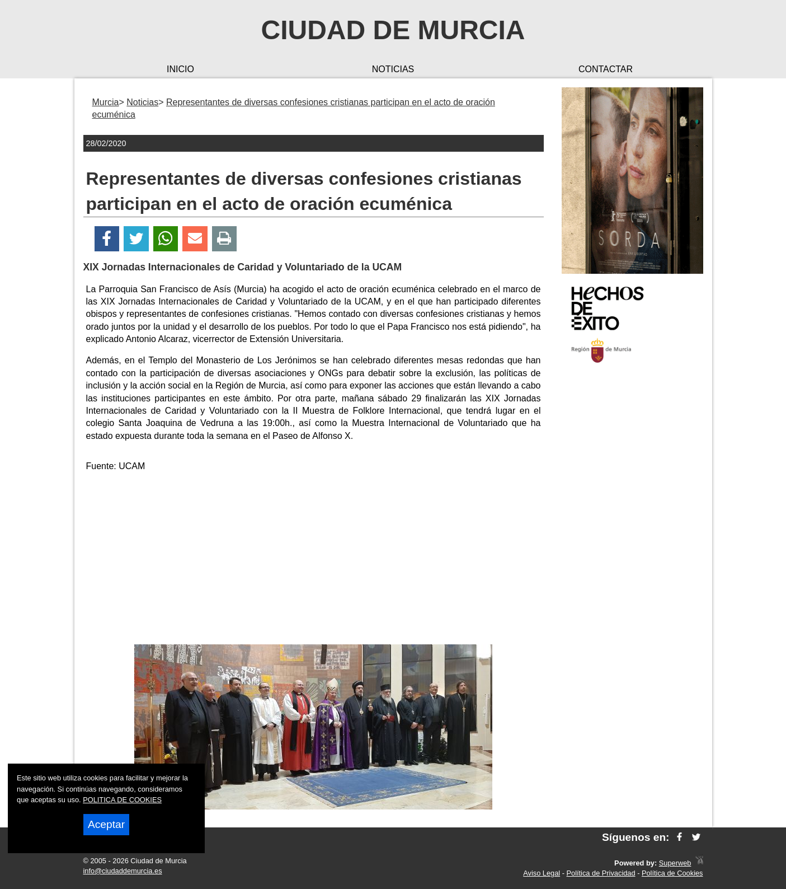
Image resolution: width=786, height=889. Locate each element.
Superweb (675, 863)
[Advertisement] (313, 560)
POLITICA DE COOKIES (122, 800)
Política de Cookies (672, 873)
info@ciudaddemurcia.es (122, 871)
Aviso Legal (541, 873)
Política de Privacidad (601, 873)
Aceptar (106, 824)
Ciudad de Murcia (393, 30)
